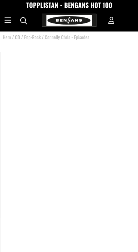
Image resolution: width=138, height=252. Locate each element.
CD (17, 37)
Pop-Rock (32, 37)
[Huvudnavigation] (8, 21)
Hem (7, 37)
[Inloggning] (111, 21)
